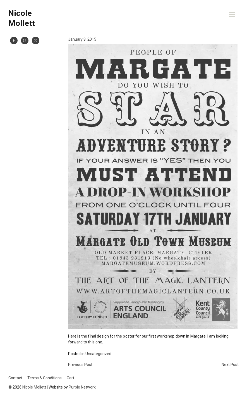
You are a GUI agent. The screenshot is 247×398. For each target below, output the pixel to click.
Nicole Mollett (34, 387)
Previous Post (80, 364)
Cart (70, 378)
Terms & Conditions (44, 378)
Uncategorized (98, 353)
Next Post (230, 364)
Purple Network (82, 387)
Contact (15, 378)
